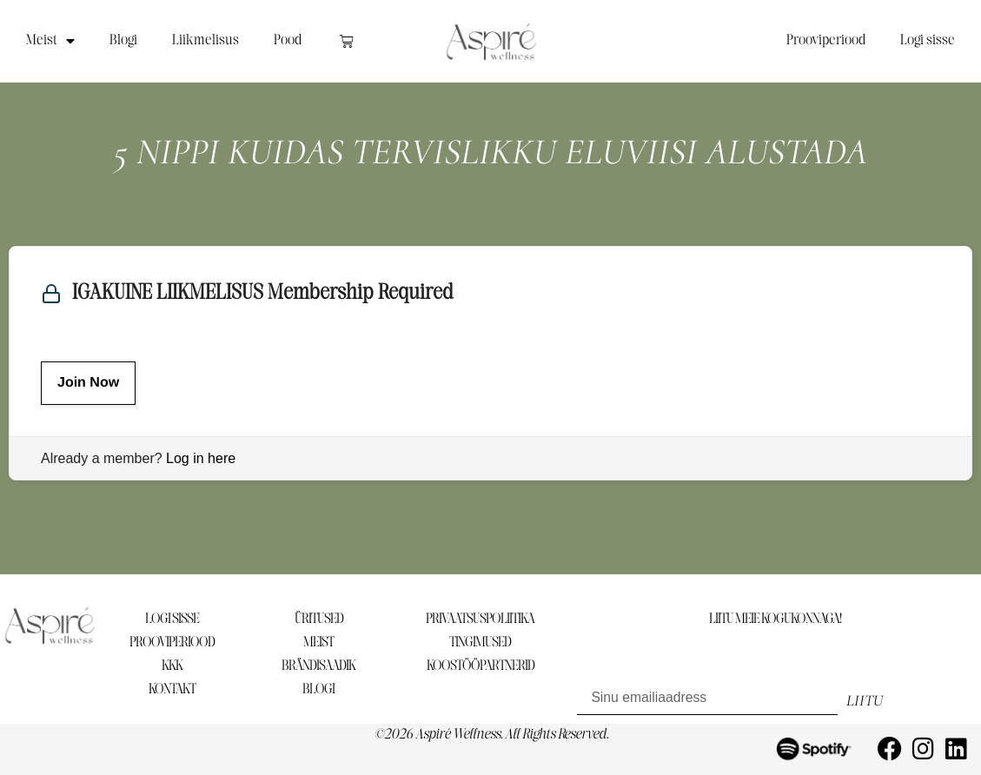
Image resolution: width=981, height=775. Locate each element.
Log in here (200, 458)
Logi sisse (927, 40)
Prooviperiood (825, 40)
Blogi (123, 40)
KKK (172, 665)
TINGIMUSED (480, 642)
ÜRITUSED (319, 619)
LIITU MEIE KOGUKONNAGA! (775, 619)
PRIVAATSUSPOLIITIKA (480, 619)
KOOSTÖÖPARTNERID (480, 665)
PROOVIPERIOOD (172, 642)
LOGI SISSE (172, 619)
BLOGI (318, 689)
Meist (50, 40)
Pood (288, 40)
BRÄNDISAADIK (318, 665)
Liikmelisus (205, 40)
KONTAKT (172, 689)
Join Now (88, 382)
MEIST (318, 642)
